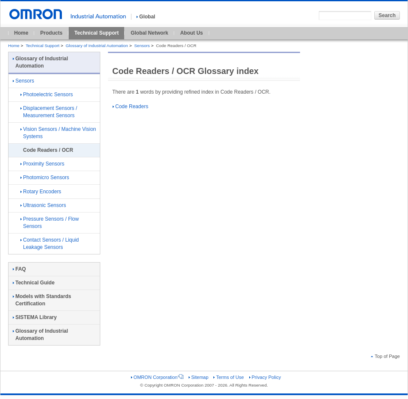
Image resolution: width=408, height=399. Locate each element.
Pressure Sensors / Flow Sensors (49, 222)
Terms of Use (228, 377)
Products (51, 33)
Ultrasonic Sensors (43, 205)
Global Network (149, 33)
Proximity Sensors (42, 164)
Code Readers (130, 106)
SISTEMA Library (35, 317)
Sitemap (198, 377)
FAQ (19, 269)
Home (21, 33)
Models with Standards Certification (42, 300)
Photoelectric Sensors (46, 95)
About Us (191, 33)
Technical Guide (34, 283)
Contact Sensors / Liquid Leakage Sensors (49, 243)
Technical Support (96, 33)
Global (146, 17)
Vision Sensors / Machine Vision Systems (58, 132)
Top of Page (385, 356)
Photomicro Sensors (44, 177)
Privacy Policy (265, 377)
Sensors (142, 45)
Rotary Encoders (40, 192)
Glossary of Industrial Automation (97, 45)
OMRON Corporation (157, 377)
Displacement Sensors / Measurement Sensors (48, 111)
